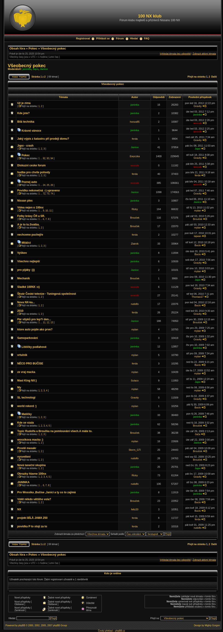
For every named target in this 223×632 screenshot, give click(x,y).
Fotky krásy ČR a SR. (31, 216)
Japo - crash (25, 145)
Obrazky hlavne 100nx (31, 473)
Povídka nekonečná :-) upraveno (38, 190)
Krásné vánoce (31, 130)
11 (50, 210)
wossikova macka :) (30, 439)
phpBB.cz (120, 630)
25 (48, 185)
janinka (27, 69)
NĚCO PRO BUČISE (30, 363)
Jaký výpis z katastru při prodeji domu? (43, 138)
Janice (44, 69)
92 (44, 158)
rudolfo (135, 304)
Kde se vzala (25, 422)
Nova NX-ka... (26, 302)
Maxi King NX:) (27, 380)
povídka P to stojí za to (32, 526)
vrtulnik (22, 355)
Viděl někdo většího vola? (34, 499)
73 (48, 193)
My (19, 387)
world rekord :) (27, 406)
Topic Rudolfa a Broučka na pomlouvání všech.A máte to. (54, 431)
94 (52, 158)
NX (19, 509)
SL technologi (26, 397)
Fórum (120, 38)
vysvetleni (24, 456)
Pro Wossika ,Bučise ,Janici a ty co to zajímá (46, 492)
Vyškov (22, 252)
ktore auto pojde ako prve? (34, 329)
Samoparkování (27, 338)
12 (48, 322)
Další (214, 76)
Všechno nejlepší (28, 261)
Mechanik (23, 278)
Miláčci (26, 242)
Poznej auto (29, 182)
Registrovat (83, 38)
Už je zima (24, 103)
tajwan (197, 236)
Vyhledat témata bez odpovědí (175, 53)
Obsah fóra (17, 48)
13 (52, 322)
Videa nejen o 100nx (30, 207)
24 (44, 185)
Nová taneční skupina (31, 465)
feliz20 (134, 509)
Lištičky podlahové (34, 347)
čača (197, 434)
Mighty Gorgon (212, 625)
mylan (197, 210)
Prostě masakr (26, 448)
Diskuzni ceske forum (31, 165)
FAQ (146, 38)
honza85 (135, 121)
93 (48, 158)
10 (47, 210)
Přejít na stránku (197, 76)
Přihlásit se (103, 38)
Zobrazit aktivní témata (204, 53)
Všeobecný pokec (53, 48)
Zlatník (135, 243)
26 (52, 185)
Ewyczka (135, 156)
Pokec (33, 48)
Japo (36, 69)
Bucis (197, 245)
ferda (135, 138)
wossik (197, 123)
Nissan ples (25, 200)
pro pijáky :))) (26, 269)
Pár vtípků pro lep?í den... (34, 319)
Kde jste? (23, 113)
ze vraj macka (26, 372)
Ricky (135, 209)
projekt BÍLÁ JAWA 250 (32, 517)
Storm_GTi (135, 449)
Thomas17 (197, 296)
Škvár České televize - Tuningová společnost (46, 293)
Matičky (27, 414)
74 (52, 193)
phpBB (21, 625)
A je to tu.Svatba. (28, 224)
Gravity (198, 106)
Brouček (134, 217)
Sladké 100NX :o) (28, 287)
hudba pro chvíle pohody (33, 172)
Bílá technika (25, 121)
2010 (20, 310)
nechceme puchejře (30, 234)
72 (44, 193)
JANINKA (23, 482)
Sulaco (135, 380)
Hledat (134, 38)
